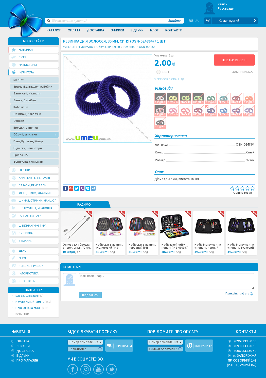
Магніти (18, 80)
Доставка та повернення (84, 147)
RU (191, 20)
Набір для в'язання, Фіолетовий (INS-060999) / (109, 247)
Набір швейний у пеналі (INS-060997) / (175, 247)
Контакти (173, 30)
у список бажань (169, 79)
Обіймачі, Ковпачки (27, 114)
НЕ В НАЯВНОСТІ (234, 60)
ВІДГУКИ (22, 355)
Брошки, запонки (25, 128)
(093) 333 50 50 (245, 346)
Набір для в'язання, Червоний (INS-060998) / (142, 247)
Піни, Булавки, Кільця (28, 141)
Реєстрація (226, 8)
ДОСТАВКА (25, 351)
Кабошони (20, 107)
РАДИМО (84, 205)
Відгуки (137, 30)
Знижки (117, 30)
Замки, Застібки (24, 100)
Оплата (74, 30)
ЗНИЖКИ (23, 346)
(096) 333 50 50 (245, 341)
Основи (18, 121)
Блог (154, 30)
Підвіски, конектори (27, 148)
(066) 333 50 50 (245, 351)
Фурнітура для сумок (28, 162)
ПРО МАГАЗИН (27, 360)
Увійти (223, 4)
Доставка (95, 30)
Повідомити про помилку (126, 147)
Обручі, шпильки (25, 134)
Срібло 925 (20, 155)
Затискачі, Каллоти (27, 93)
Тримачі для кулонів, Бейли (32, 87)
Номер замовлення (83, 342)
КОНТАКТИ (246, 332)
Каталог (54, 30)
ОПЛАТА (22, 341)
